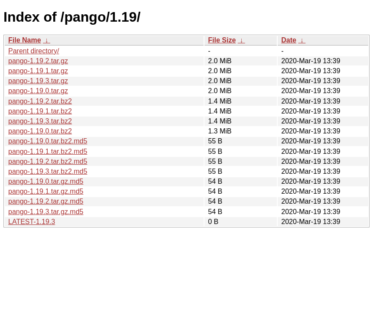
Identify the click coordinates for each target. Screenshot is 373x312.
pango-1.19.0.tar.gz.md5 (45, 181)
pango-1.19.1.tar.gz (38, 71)
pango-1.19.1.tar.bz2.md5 (47, 151)
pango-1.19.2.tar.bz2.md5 (47, 161)
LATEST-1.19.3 (31, 221)
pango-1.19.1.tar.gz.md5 (45, 191)
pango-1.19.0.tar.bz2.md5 (47, 141)
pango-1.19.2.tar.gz (38, 61)
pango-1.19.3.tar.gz (38, 80)
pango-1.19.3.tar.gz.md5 (45, 211)
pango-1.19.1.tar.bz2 (40, 111)
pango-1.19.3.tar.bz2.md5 (47, 171)
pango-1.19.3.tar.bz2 (40, 121)
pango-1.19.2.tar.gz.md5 (45, 201)
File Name (24, 40)
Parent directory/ (33, 51)
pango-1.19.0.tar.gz (38, 90)
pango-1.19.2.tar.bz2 (40, 101)
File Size (222, 40)
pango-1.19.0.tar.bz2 (40, 131)
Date (288, 40)
